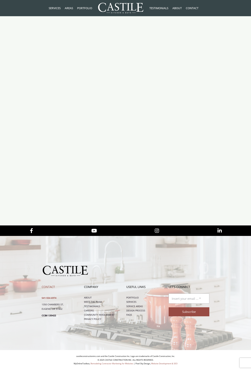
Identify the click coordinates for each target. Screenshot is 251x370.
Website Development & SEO (164, 363)
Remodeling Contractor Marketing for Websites (112, 363)
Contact (48, 287)
